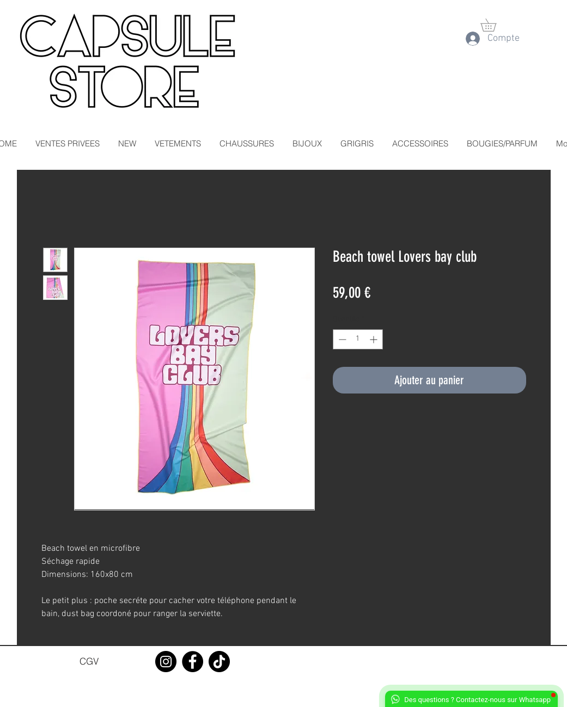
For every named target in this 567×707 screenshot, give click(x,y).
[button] (494, 25)
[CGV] (89, 661)
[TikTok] (219, 661)
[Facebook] (192, 661)
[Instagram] (165, 661)
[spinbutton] (358, 339)
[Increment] (374, 339)
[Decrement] (341, 339)
